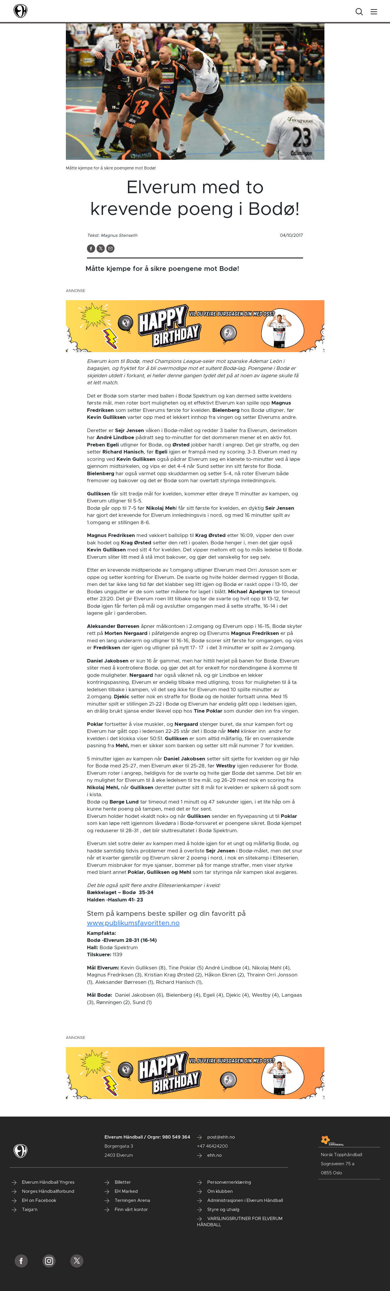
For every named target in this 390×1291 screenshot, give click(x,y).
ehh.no (209, 1155)
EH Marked (121, 1191)
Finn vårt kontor (126, 1209)
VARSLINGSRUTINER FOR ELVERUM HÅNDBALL (240, 1222)
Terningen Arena (127, 1200)
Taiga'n (24, 1209)
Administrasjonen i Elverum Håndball (240, 1200)
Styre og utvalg (218, 1209)
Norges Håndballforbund (43, 1191)
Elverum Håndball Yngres (43, 1182)
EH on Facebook (34, 1200)
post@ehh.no (216, 1137)
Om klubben (215, 1191)
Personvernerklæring (224, 1182)
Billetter (118, 1182)
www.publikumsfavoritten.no (133, 923)
